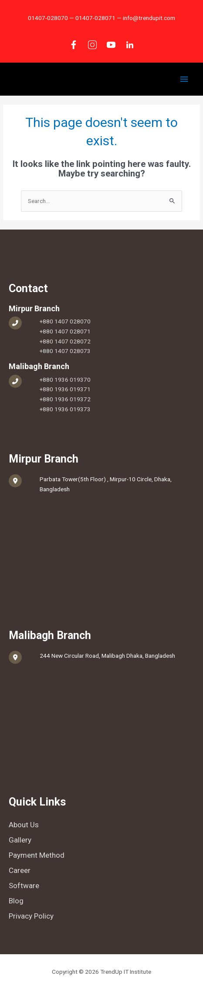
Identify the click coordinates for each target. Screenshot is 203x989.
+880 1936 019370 (65, 379)
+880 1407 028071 (65, 331)
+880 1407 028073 (65, 350)
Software (24, 885)
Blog (16, 900)
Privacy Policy (31, 916)
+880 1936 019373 (65, 409)
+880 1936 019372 (65, 399)
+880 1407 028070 (65, 321)
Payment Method (36, 855)
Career (19, 870)
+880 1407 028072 (65, 341)
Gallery (20, 840)
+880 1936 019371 (65, 389)
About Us (24, 824)
